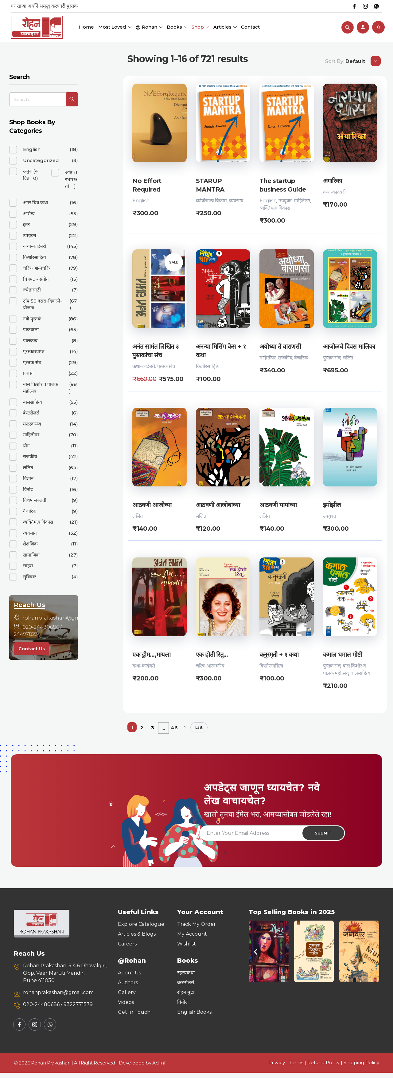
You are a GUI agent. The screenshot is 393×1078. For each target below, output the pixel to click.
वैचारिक (301, 358)
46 (174, 728)
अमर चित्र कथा (35, 202)
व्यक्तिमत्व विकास (211, 201)
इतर (26, 224)
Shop (200, 27)
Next (185, 728)
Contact (250, 27)
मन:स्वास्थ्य (32, 424)
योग (26, 446)
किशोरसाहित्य (208, 367)
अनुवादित (28, 174)
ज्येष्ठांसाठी (32, 290)
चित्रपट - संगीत (36, 279)
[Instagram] (363, 6)
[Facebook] (351, 6)
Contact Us (31, 649)
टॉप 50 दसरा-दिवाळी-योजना (42, 304)
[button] (255, 957)
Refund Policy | (325, 1068)
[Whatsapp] (375, 6)
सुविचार (29, 577)
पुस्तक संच (166, 367)
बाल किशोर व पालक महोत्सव (40, 387)
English (141, 201)
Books (177, 27)
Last (199, 727)
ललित (348, 358)
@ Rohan (149, 27)
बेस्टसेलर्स (31, 413)
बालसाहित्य (360, 674)
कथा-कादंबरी (334, 192)
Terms (296, 1068)
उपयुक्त (285, 201)
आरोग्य (29, 213)
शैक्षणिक (30, 544)
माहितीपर (302, 201)
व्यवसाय (236, 201)
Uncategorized (41, 160)
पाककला (31, 329)
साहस (28, 566)
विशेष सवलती (34, 500)
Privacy (276, 1068)
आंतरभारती (69, 179)
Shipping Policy (361, 1068)
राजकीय (285, 358)
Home (86, 27)
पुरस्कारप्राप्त (34, 351)
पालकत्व (30, 340)
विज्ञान (28, 478)
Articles (225, 27)
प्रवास (28, 373)
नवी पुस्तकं (32, 319)
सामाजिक (31, 555)
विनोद (28, 489)
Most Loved (114, 27)
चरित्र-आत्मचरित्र (210, 666)
